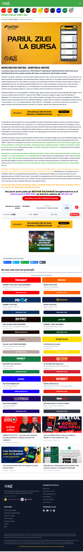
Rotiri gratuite (47, 497)
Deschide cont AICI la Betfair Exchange (41, 198)
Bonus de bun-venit (49, 492)
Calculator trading (9, 522)
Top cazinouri (47, 503)
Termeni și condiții (9, 516)
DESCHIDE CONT (21, 293)
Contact (6, 524)
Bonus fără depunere (49, 494)
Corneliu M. (5, 471)
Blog (5, 527)
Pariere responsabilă (10, 511)
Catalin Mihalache (7, 443)
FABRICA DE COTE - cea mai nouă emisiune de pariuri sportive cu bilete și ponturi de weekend (20, 438)
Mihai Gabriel (13, 19)
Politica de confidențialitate (12, 513)
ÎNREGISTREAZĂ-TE (21, 333)
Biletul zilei (46, 489)
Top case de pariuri (48, 500)
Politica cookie (8, 519)
